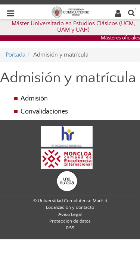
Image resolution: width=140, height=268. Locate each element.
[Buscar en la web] (131, 12)
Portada (15, 54)
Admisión (34, 98)
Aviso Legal (70, 214)
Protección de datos (70, 221)
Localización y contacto (70, 207)
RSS (70, 227)
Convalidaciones (44, 111)
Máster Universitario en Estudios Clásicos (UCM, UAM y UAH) (73, 27)
